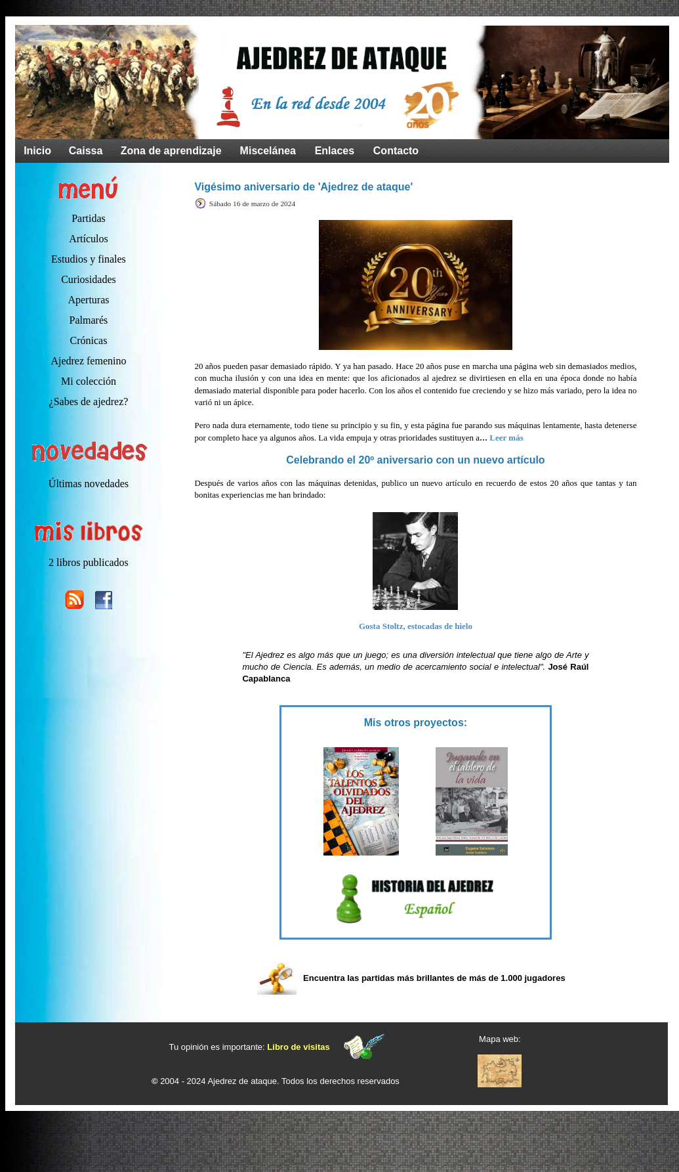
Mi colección (88, 381)
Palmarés (89, 320)
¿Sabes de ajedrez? (89, 401)
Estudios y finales (88, 259)
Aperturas (88, 299)
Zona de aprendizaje (171, 150)
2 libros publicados (89, 562)
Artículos (88, 238)
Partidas (89, 218)
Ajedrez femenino (88, 360)
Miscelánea (268, 150)
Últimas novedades (89, 483)
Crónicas (89, 340)
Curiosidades (88, 279)
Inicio (37, 150)
